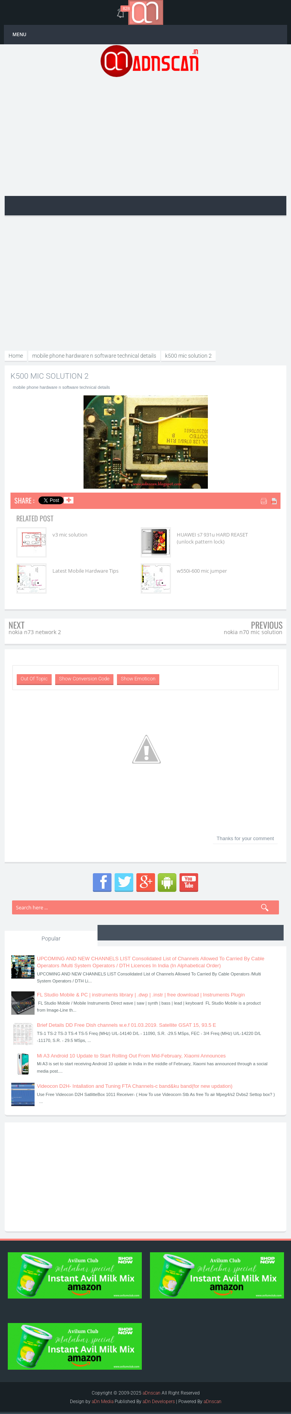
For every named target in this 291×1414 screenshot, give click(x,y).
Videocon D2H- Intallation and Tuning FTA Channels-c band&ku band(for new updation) (134, 1086)
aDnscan (151, 1393)
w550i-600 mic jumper (201, 570)
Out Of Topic (34, 679)
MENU (19, 34)
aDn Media (102, 1401)
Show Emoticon (138, 679)
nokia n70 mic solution (253, 632)
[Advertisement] (149, 135)
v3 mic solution (69, 534)
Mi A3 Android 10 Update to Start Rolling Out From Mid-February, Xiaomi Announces (131, 1056)
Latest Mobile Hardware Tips (85, 570)
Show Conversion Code (84, 679)
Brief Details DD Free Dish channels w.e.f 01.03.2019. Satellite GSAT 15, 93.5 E (126, 1025)
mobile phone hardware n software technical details (61, 387)
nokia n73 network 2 (35, 632)
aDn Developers (159, 1401)
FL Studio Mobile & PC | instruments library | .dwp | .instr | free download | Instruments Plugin (141, 995)
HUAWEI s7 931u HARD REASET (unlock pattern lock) (211, 538)
